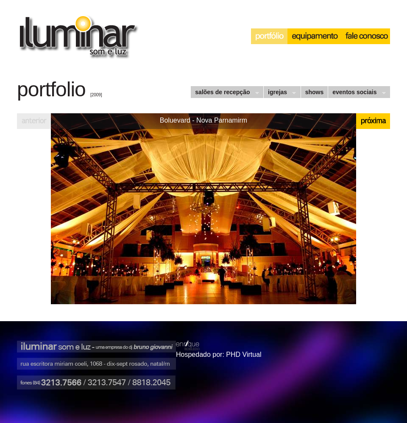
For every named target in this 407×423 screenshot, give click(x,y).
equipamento (314, 36)
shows (314, 92)
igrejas (279, 93)
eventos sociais (356, 93)
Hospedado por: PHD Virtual (219, 354)
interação (366, 36)
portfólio (269, 36)
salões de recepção (224, 93)
